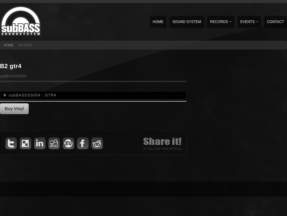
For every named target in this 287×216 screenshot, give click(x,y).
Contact (275, 22)
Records (220, 22)
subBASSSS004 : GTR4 (32, 95)
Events (249, 22)
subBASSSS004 (13, 76)
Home (158, 22)
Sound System (186, 22)
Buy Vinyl (14, 108)
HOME (8, 45)
